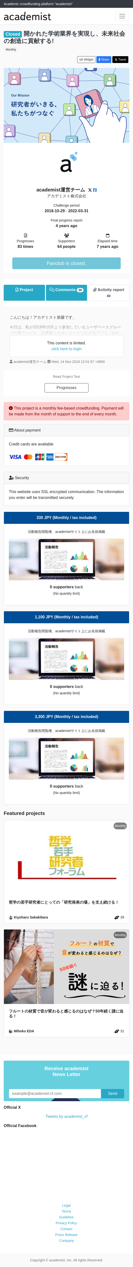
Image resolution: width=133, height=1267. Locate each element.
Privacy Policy (66, 1223)
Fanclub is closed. (66, 263)
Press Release (66, 1235)
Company (66, 1241)
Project (24, 290)
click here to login (66, 349)
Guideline (66, 1217)
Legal (66, 1205)
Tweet (120, 59)
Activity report (108, 293)
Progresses (66, 388)
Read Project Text (66, 377)
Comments (66, 290)
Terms (66, 1211)
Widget (86, 59)
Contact (66, 1229)
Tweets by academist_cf (66, 1116)
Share (104, 59)
